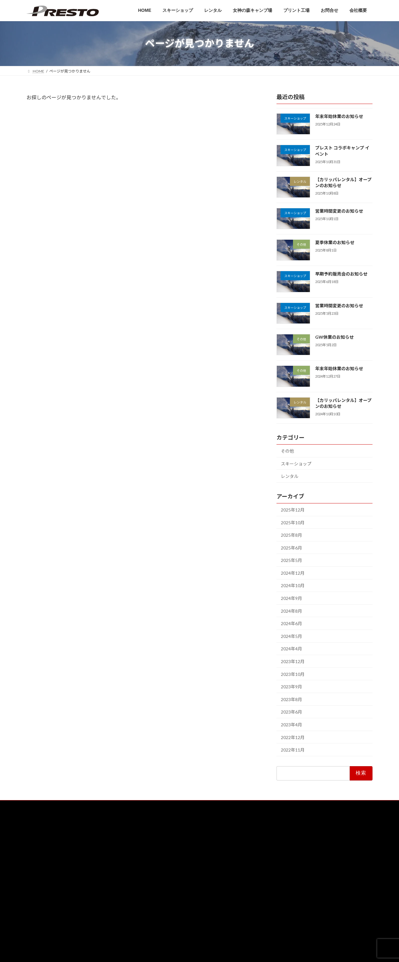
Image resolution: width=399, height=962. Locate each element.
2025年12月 (293, 509)
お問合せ (156, 893)
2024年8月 (291, 610)
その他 (287, 451)
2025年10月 (293, 522)
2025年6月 (291, 547)
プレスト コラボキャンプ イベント (331, 854)
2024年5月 (291, 636)
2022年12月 (293, 737)
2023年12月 (293, 661)
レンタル (289, 476)
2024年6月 (291, 623)
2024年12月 (293, 572)
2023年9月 (291, 686)
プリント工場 (160, 882)
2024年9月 (291, 598)
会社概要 (156, 904)
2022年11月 (293, 749)
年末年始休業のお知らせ (339, 116)
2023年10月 (293, 674)
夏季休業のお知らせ (334, 242)
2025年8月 (291, 535)
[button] (81, 878)
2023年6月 (291, 711)
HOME (154, 839)
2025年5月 (291, 560)
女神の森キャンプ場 (165, 871)
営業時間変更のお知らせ (339, 210)
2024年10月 (293, 585)
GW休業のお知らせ (334, 337)
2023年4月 (291, 724)
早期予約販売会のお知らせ (341, 273)
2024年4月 (291, 648)
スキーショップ (296, 463)
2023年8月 (291, 699)
